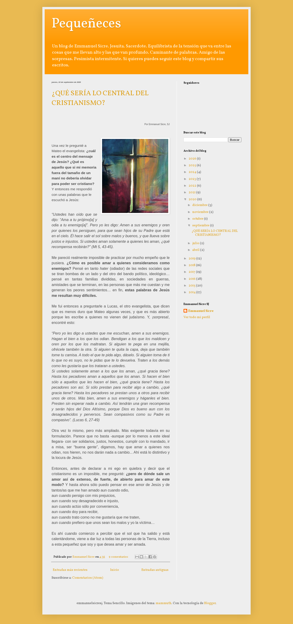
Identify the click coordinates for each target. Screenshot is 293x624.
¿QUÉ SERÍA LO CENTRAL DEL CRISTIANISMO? (100, 98)
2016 (192, 279)
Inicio (114, 570)
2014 (192, 292)
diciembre (200, 205)
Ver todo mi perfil (197, 317)
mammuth (163, 603)
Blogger (210, 603)
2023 (193, 179)
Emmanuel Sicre (201, 311)
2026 (193, 159)
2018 (192, 265)
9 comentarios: (119, 557)
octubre (198, 219)
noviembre (200, 212)
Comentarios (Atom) (87, 578)
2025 (193, 165)
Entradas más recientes (70, 570)
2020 (193, 199)
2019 (192, 258)
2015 (192, 285)
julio (196, 243)
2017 (192, 272)
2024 (193, 172)
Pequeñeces (86, 24)
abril (196, 250)
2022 (193, 186)
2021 (192, 192)
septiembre (201, 225)
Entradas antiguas (154, 570)
